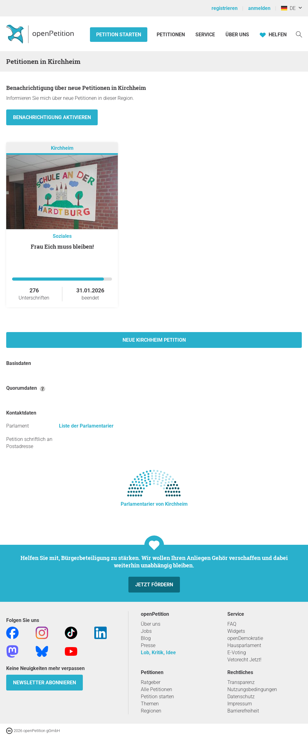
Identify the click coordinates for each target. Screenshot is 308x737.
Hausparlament (244, 645)
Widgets (236, 631)
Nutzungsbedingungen (252, 689)
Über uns (150, 624)
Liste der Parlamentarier (86, 426)
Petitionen (171, 35)
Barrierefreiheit (243, 711)
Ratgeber (150, 682)
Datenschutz (241, 696)
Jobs (146, 631)
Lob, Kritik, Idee (158, 652)
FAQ (231, 624)
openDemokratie (245, 638)
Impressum (239, 704)
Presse (148, 645)
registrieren (225, 8)
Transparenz (241, 682)
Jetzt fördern (154, 585)
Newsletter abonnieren (44, 683)
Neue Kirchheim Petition (154, 340)
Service (205, 35)
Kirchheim (62, 148)
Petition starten (118, 35)
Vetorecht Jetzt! (244, 660)
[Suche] (299, 34)
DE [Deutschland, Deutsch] (288, 8)
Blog (146, 638)
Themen (150, 704)
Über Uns (237, 35)
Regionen (151, 711)
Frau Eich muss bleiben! (62, 246)
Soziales (62, 236)
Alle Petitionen (156, 689)
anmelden (259, 8)
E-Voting (236, 652)
